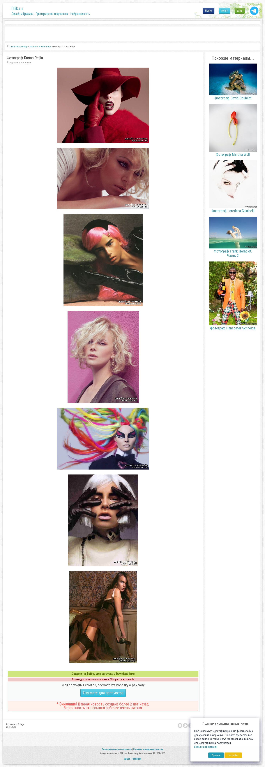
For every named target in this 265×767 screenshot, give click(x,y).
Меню (224, 10)
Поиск (208, 10)
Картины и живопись (20, 62)
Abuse (127, 758)
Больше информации (205, 746)
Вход (239, 10)
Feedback (136, 758)
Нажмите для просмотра (103, 693)
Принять (216, 755)
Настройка (233, 755)
